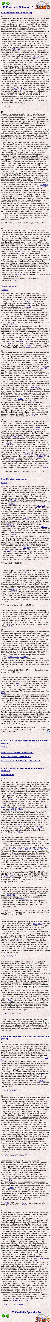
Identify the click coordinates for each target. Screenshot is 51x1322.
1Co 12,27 (21, 437)
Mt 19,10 (10, 525)
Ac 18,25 (38, 828)
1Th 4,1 (39, 1075)
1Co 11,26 (44, 467)
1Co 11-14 (20, 849)
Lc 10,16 (21, 824)
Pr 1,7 (9, 1180)
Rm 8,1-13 (18, 809)
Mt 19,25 (13, 500)
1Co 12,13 (13, 437)
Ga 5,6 (38, 868)
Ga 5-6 (27, 849)
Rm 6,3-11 (26, 450)
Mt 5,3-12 (35, 57)
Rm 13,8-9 (44, 185)
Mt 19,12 (44, 527)
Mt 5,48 (18, 274)
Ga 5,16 (35, 236)
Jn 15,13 (32, 401)
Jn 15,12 (28, 359)
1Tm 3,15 (10, 1000)
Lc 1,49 (18, 941)
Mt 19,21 (16, 49)
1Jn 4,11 (18, 657)
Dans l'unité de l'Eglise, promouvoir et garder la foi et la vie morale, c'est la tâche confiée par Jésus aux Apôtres (25, 922)
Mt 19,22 (32, 490)
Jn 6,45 (28, 338)
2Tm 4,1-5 (13, 1300)
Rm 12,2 (4, 747)
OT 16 (6, 1155)
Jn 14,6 (8, 343)
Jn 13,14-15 (42, 368)
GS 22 (14, 1090)
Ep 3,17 (36, 429)
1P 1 (42, 849)
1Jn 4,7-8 (11, 657)
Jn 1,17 (30, 620)
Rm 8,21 (21, 252)
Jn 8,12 (31, 339)
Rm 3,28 (14, 590)
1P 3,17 (10, 876)
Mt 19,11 (15, 534)
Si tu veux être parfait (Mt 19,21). (16, 12)
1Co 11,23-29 (41, 456)
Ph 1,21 (19, 832)
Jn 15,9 (23, 546)
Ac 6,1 (3, 316)
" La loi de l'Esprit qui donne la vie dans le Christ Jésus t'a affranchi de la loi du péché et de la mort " (25, 571)
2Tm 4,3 (11, 1188)
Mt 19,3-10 (41, 506)
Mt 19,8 (27, 519)
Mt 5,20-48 (18, 89)
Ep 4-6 (32, 849)
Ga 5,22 (26, 548)
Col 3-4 (38, 849)
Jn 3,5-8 (11, 809)
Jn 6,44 (13, 324)
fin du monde (7, 774)
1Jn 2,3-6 (24, 899)
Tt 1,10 (19, 1300)
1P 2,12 (4, 876)
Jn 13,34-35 (35, 387)
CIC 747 (16, 1013)
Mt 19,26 (4, 483)
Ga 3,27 (9, 443)
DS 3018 (24, 1205)
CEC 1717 (10, 106)
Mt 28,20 (4, 778)
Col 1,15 (29, 347)
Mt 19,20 (21, 22)
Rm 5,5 (9, 552)
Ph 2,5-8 (41, 427)
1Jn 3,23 (19, 683)
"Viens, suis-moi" (9, 286)
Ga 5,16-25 (28, 454)
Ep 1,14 (11, 626)
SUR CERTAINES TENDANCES (16, 756)
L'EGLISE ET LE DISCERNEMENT (17, 752)
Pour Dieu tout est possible (14, 479)
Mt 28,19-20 (37, 924)
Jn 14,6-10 (28, 345)
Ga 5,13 (16, 171)
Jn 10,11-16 (24, 341)
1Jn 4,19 (25, 657)
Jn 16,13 (30, 307)
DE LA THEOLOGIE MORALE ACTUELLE (21, 760)
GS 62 (15, 1155)
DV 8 (6, 956)
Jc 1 (46, 849)
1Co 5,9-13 (11, 895)
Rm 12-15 (12, 849)
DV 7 (6, 1090)
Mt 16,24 (31, 416)
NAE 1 (6, 1304)
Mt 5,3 (35, 60)
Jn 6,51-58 (13, 460)
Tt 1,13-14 (26, 1300)
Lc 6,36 (15, 280)
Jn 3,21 (44, 710)
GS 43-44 (19, 1304)
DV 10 (6, 1013)
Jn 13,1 (20, 399)
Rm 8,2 (27, 573)
